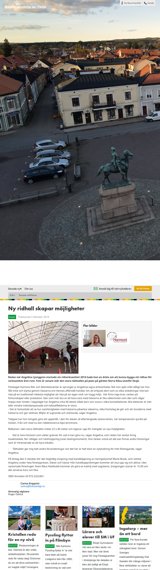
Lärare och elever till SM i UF (98, 534)
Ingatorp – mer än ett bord (133, 531)
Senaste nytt (14, 288)
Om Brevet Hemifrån (132, 3)
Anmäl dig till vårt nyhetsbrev (115, 288)
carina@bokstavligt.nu (33, 486)
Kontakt (151, 3)
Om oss (29, 288)
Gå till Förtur (143, 288)
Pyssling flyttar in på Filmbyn (59, 537)
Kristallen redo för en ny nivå (22, 537)
